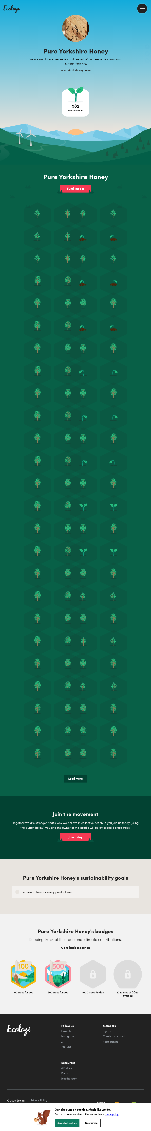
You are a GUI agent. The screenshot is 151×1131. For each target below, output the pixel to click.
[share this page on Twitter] (147, 54)
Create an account (114, 1036)
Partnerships (110, 1041)
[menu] (142, 8)
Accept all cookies (67, 1123)
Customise (91, 1123)
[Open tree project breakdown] (75, 103)
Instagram (67, 1036)
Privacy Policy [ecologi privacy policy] (39, 1100)
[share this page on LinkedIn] (147, 61)
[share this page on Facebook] (147, 47)
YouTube (66, 1046)
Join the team (69, 1078)
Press (64, 1073)
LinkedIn (66, 1031)
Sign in (107, 1031)
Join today (75, 837)
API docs (66, 1068)
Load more (75, 778)
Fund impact (75, 188)
